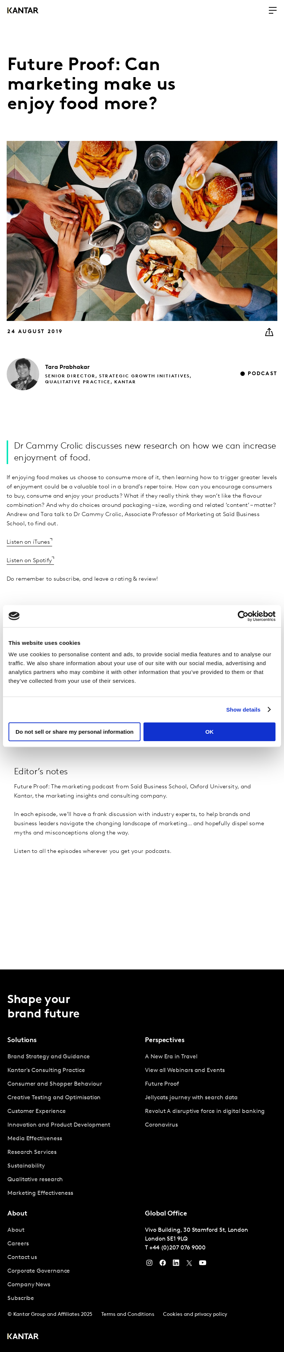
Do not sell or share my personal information (74, 732)
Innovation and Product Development (58, 1125)
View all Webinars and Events (185, 1070)
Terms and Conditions (127, 1314)
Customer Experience (36, 1111)
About (15, 1230)
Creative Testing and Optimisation (54, 1098)
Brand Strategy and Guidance (48, 1057)
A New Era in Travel (171, 1057)
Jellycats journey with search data (191, 1098)
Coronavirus (161, 1125)
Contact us (22, 1258)
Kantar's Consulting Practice (46, 1070)
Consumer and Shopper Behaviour (54, 1084)
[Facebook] (162, 1264)
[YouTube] (176, 1264)
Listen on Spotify (29, 561)
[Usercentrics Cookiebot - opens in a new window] (243, 616)
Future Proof (162, 1084)
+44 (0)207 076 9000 (177, 1248)
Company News (28, 1285)
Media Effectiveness (34, 1139)
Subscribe (20, 1298)
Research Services (32, 1152)
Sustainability (26, 1166)
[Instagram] (149, 1264)
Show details (243, 709)
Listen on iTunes (28, 542)
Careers (17, 1244)
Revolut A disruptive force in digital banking (205, 1111)
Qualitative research (35, 1180)
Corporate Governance (38, 1271)
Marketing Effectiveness (40, 1193)
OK (209, 732)
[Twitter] (189, 1264)
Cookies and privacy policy (195, 1314)
